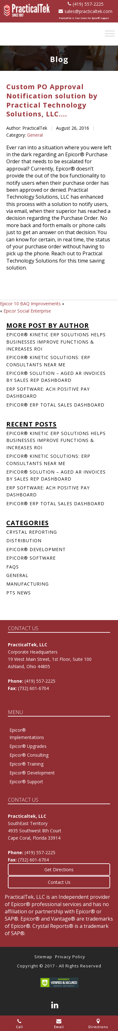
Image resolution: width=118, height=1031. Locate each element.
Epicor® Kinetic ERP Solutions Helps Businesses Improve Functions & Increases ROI (56, 342)
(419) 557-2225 (86, 4)
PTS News (18, 593)
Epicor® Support (26, 782)
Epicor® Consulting (28, 755)
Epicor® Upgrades (28, 746)
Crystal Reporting (31, 532)
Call (19, 1024)
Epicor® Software (31, 558)
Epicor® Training (26, 764)
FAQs (12, 567)
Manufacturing (27, 584)
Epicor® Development (36, 549)
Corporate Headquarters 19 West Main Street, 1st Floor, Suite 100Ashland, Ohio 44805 (50, 659)
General (35, 135)
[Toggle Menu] (110, 33)
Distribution (24, 540)
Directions (98, 1024)
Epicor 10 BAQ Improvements (30, 304)
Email (59, 1024)
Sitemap (43, 957)
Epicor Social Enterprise (27, 311)
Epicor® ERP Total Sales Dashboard (55, 405)
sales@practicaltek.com (85, 11)
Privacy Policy (70, 957)
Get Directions (59, 869)
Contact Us (59, 882)
